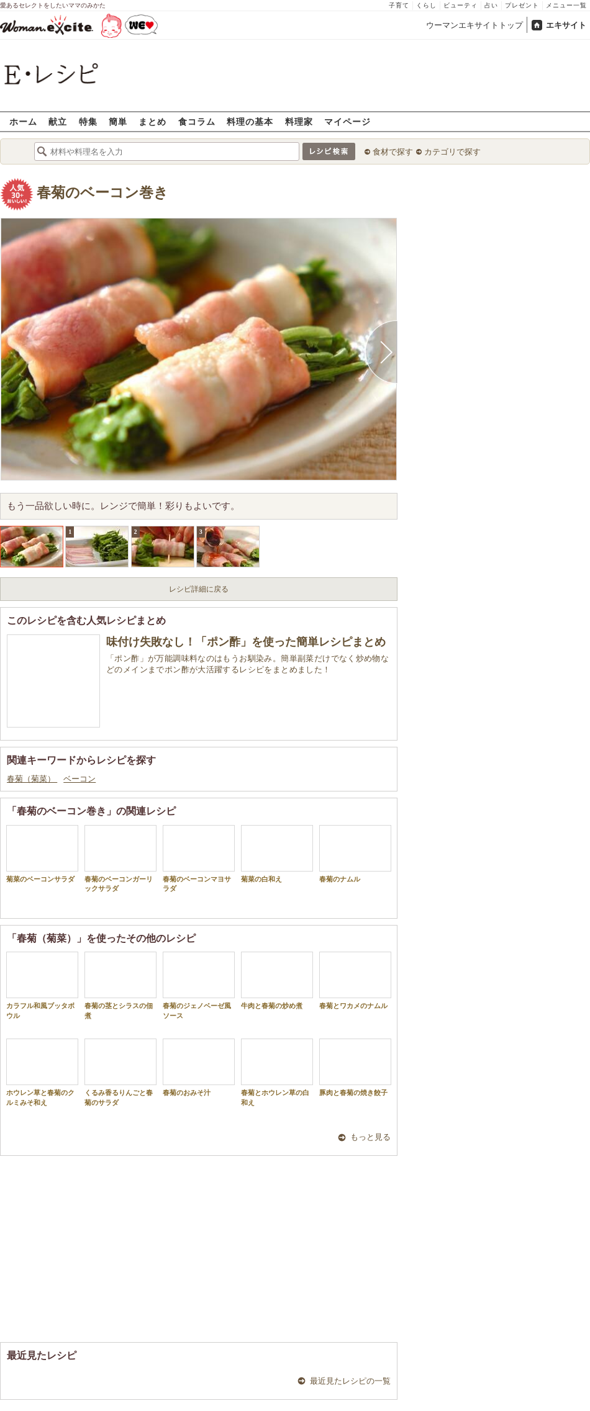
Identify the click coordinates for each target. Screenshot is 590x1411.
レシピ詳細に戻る (199, 589)
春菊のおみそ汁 (199, 1067)
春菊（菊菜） (32, 778)
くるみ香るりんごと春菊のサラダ (120, 1072)
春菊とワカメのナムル (355, 980)
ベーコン (79, 778)
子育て (399, 5)
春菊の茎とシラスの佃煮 (120, 985)
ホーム (23, 121)
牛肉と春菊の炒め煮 (277, 980)
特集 (88, 121)
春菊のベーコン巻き (102, 193)
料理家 (299, 121)
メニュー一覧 (566, 5)
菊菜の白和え (277, 854)
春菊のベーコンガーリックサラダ (120, 858)
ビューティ (460, 5)
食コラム (197, 121)
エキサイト (566, 25)
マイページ (347, 121)
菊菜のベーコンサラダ (42, 854)
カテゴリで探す (452, 151)
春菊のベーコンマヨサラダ (199, 858)
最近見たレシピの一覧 (350, 1381)
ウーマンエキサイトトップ (474, 25)
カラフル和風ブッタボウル (42, 985)
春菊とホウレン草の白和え (277, 1072)
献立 (57, 121)
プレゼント (522, 5)
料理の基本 (250, 121)
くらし (426, 5)
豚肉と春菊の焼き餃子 (355, 1067)
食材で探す (393, 151)
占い (491, 5)
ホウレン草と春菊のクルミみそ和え (42, 1072)
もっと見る (370, 1137)
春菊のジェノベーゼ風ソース (199, 985)
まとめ (152, 121)
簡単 (118, 121)
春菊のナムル (355, 854)
